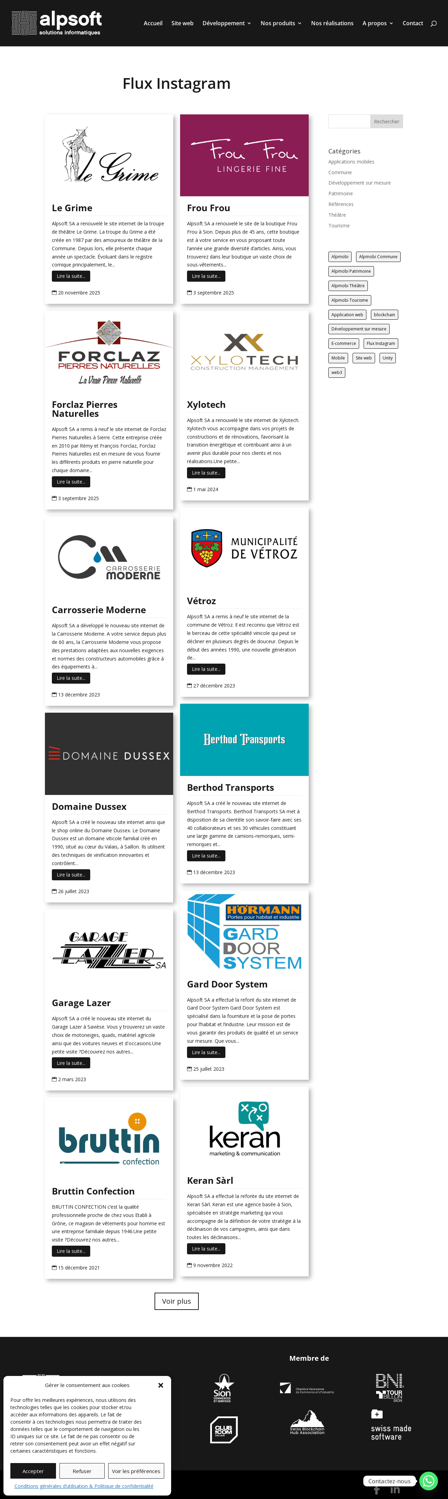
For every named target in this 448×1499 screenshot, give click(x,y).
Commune (340, 172)
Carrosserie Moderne (99, 609)
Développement (224, 24)
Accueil (153, 24)
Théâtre (337, 215)
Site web (182, 24)
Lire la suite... (71, 276)
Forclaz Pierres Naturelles (85, 409)
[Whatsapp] (428, 1481)
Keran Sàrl (210, 1180)
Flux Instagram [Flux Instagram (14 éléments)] (381, 343)
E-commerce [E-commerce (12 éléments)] (344, 343)
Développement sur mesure (359, 182)
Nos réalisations (332, 24)
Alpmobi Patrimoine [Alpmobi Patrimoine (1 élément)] (351, 271)
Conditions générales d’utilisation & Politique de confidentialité (84, 1486)
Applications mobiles (351, 161)
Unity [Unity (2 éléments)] (388, 358)
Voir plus (176, 1301)
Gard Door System (227, 984)
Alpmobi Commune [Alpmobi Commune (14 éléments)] (378, 257)
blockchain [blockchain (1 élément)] (384, 315)
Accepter (33, 1471)
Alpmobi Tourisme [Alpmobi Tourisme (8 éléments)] (350, 300)
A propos (375, 24)
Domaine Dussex (89, 806)
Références (341, 204)
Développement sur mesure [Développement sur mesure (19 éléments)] (359, 329)
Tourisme (339, 225)
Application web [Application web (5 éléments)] (347, 315)
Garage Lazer (81, 1002)
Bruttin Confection (93, 1191)
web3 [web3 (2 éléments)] (337, 372)
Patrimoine (340, 193)
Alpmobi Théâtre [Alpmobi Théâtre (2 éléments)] (348, 286)
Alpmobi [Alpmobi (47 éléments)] (340, 257)
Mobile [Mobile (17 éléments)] (338, 358)
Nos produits (278, 24)
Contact (413, 24)
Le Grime (72, 208)
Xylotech (206, 404)
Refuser (82, 1471)
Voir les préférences (136, 1471)
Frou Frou (208, 208)
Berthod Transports (230, 787)
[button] (160, 1385)
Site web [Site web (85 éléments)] (364, 358)
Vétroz (201, 600)
